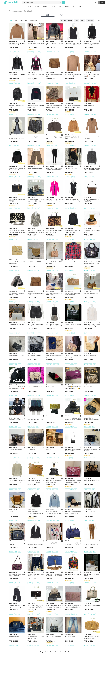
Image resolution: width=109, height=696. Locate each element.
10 (66, 651)
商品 (47, 15)
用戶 (61, 15)
